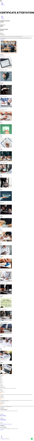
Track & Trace (2, 18)
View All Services (2, 58)
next (0, 23)
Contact (2, 4)
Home (2, 2)
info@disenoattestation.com (3, 419)
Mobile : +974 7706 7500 (2, 415)
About (2, 16)
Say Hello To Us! (2, 429)
